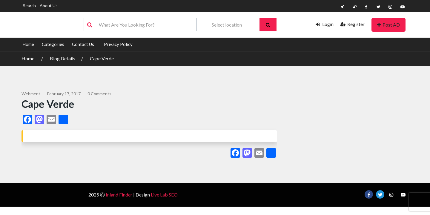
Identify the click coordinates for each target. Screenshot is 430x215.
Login (325, 24)
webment (31, 93)
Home (28, 44)
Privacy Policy (118, 44)
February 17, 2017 (64, 93)
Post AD (388, 24)
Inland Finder (119, 194)
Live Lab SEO (164, 194)
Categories (53, 44)
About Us (49, 5)
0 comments (99, 93)
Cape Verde (102, 58)
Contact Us (83, 44)
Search (29, 5)
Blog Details (62, 58)
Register (352, 24)
